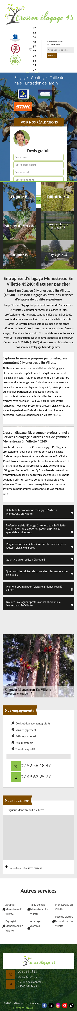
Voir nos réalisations (39, 122)
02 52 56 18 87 (34, 37)
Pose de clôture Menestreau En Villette (64, 921)
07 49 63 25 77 (34, 61)
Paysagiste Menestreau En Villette (14, 925)
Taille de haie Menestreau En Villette (39, 909)
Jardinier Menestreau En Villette (14, 909)
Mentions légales (23, 1008)
